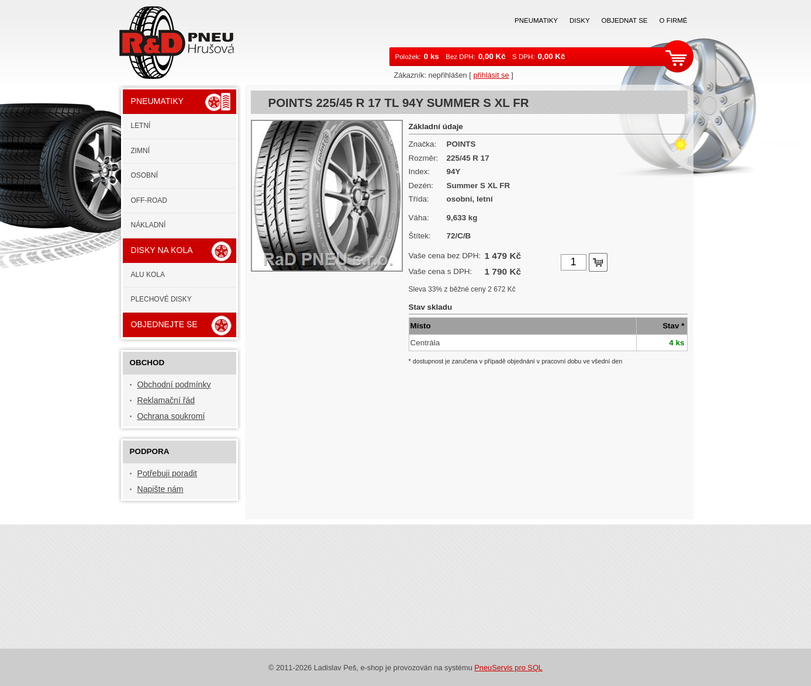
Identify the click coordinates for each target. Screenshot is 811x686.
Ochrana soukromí (171, 416)
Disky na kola (162, 250)
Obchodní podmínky (174, 384)
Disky (580, 20)
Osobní (144, 175)
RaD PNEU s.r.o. (183, 41)
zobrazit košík (678, 56)
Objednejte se (164, 324)
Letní (141, 126)
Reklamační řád (166, 400)
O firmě (674, 20)
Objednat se (625, 20)
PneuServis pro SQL (508, 667)
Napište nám (160, 489)
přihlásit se (491, 75)
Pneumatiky (536, 20)
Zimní (140, 151)
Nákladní (148, 225)
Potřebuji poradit (167, 473)
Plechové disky (161, 299)
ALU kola (148, 275)
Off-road (149, 200)
